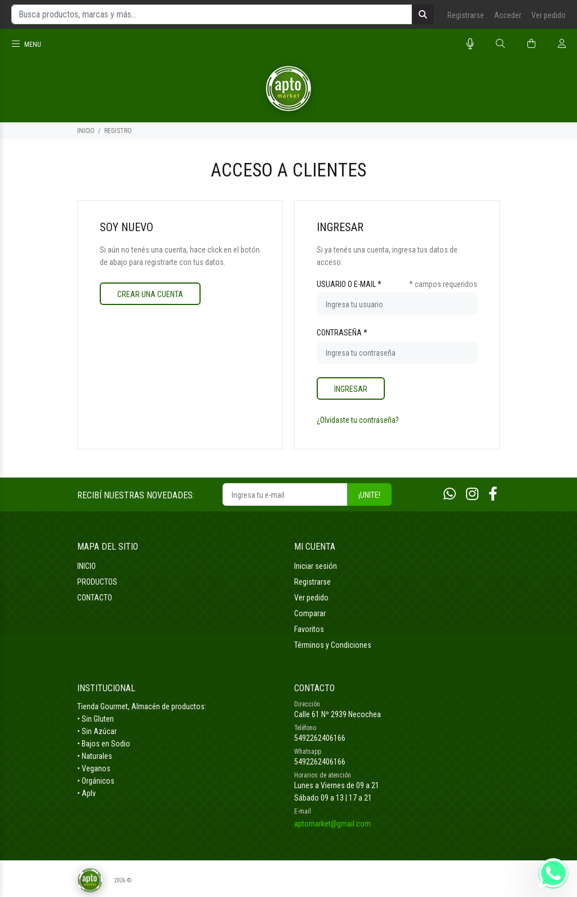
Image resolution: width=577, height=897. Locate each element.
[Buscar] (500, 44)
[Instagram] (472, 494)
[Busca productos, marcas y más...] (211, 14)
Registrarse (465, 15)
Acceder (507, 15)
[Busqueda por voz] (470, 44)
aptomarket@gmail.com (332, 823)
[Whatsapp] (449, 494)
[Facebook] (493, 494)
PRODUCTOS (97, 581)
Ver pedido (548, 15)
